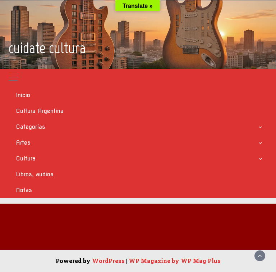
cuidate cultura (47, 48)
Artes (23, 142)
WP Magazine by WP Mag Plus (175, 260)
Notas (24, 190)
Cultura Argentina (40, 111)
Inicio (23, 95)
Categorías (30, 126)
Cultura (26, 158)
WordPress (108, 260)
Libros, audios (35, 174)
